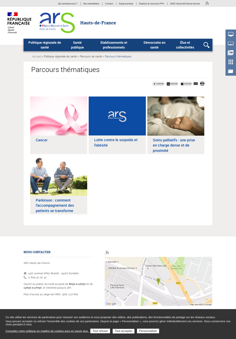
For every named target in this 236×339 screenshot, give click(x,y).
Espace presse (126, 3)
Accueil (36, 56)
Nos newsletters (91, 3)
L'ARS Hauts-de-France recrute (185, 3)
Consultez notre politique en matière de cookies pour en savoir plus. (47, 331)
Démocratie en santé (154, 44)
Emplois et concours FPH (152, 3)
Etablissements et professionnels (113, 44)
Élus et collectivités (185, 44)
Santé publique (77, 44)
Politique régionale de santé (44, 44)
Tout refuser (100, 331)
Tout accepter (123, 331)
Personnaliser (148, 331)
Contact (109, 3)
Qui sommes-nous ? (67, 3)
